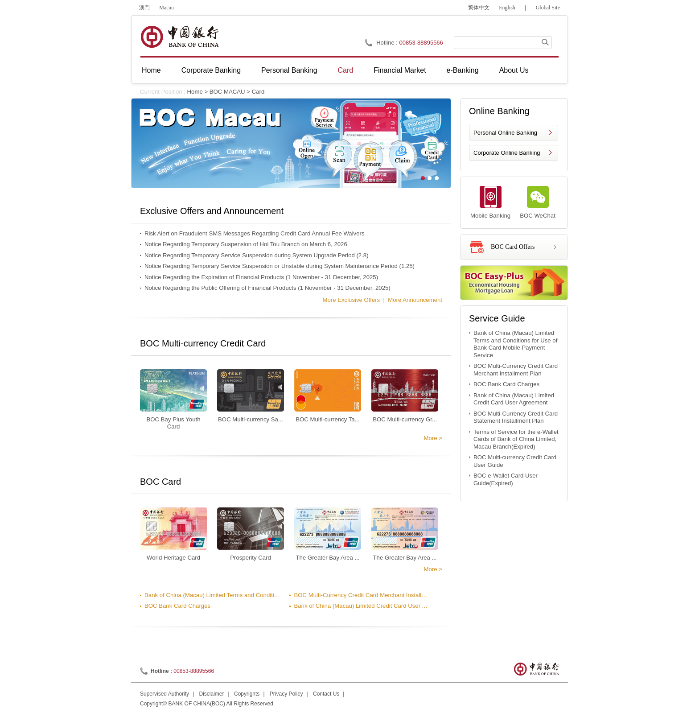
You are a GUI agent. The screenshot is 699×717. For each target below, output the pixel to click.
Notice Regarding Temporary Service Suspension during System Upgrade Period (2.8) (256, 255)
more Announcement (415, 300)
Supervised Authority (164, 694)
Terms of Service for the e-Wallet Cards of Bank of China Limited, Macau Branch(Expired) (516, 439)
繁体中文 (478, 7)
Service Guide (497, 318)
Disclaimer (211, 694)
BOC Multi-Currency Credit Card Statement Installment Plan (515, 417)
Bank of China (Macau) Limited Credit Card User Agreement (362, 605)
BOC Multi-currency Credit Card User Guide (514, 461)
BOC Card (160, 481)
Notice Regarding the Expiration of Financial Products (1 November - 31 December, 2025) (261, 277)
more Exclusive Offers (351, 300)
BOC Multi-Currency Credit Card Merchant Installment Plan (362, 595)
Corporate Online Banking (506, 152)
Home (151, 70)
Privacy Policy (286, 694)
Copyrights (246, 694)
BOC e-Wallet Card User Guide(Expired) (505, 479)
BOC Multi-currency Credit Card (203, 343)
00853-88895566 (421, 42)
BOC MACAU (227, 91)
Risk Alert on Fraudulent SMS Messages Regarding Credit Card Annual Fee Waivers (254, 233)
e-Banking (463, 70)
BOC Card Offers (513, 246)
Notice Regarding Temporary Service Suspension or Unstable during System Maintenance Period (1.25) (279, 266)
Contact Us (326, 694)
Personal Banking (289, 70)
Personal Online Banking (505, 132)
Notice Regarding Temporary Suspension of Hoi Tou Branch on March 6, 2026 (245, 244)
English (507, 7)
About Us (514, 70)
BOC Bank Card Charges (177, 605)
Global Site (548, 7)
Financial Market (400, 70)
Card (346, 70)
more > (433, 438)
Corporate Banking (211, 70)
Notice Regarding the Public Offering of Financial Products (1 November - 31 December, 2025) (267, 287)
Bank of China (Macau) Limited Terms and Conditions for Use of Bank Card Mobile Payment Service (212, 595)
